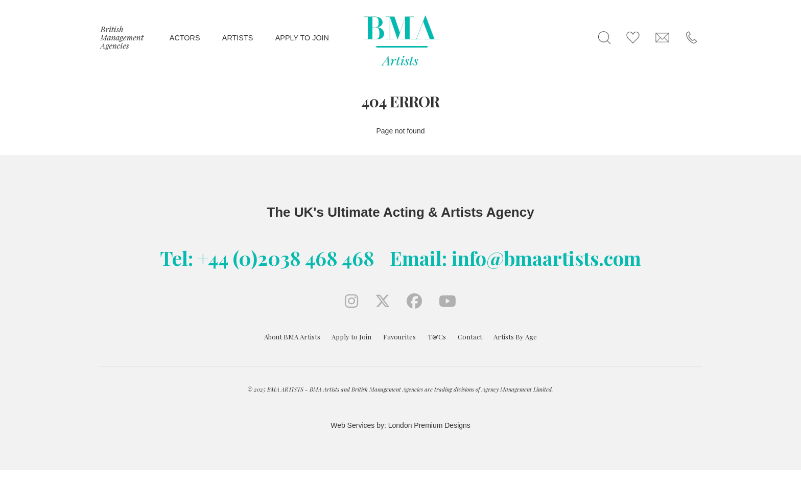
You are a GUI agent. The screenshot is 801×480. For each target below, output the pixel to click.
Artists (237, 38)
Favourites (399, 336)
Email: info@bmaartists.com (515, 258)
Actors (185, 38)
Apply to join (302, 38)
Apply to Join (351, 336)
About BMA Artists (292, 336)
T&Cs (437, 336)
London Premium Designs (428, 425)
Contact (470, 336)
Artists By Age (515, 336)
